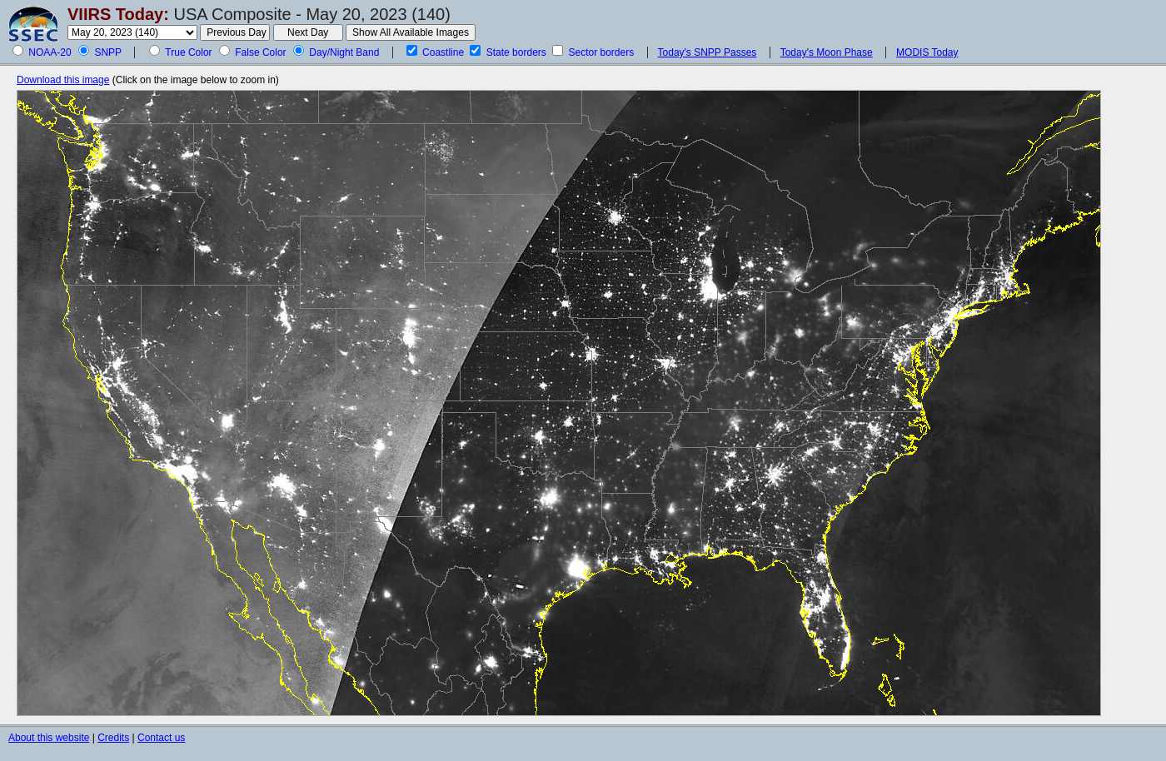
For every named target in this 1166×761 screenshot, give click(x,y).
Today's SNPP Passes (707, 52)
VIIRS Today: (118, 14)
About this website (48, 738)
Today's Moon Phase (826, 52)
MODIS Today (927, 52)
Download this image (63, 80)
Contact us (161, 738)
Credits (113, 738)
